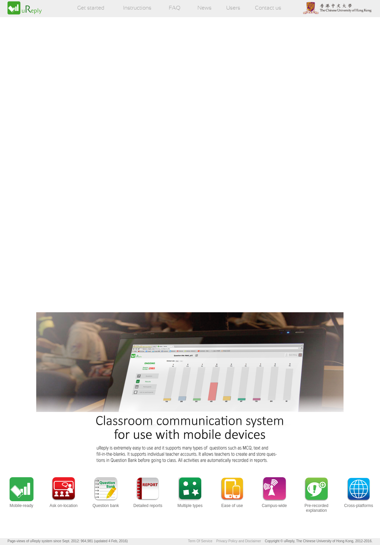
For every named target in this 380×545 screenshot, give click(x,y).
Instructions (137, 8)
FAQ (174, 8)
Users (233, 8)
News (205, 8)
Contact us (268, 8)
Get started (90, 8)
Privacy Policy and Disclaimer (238, 541)
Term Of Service (200, 541)
